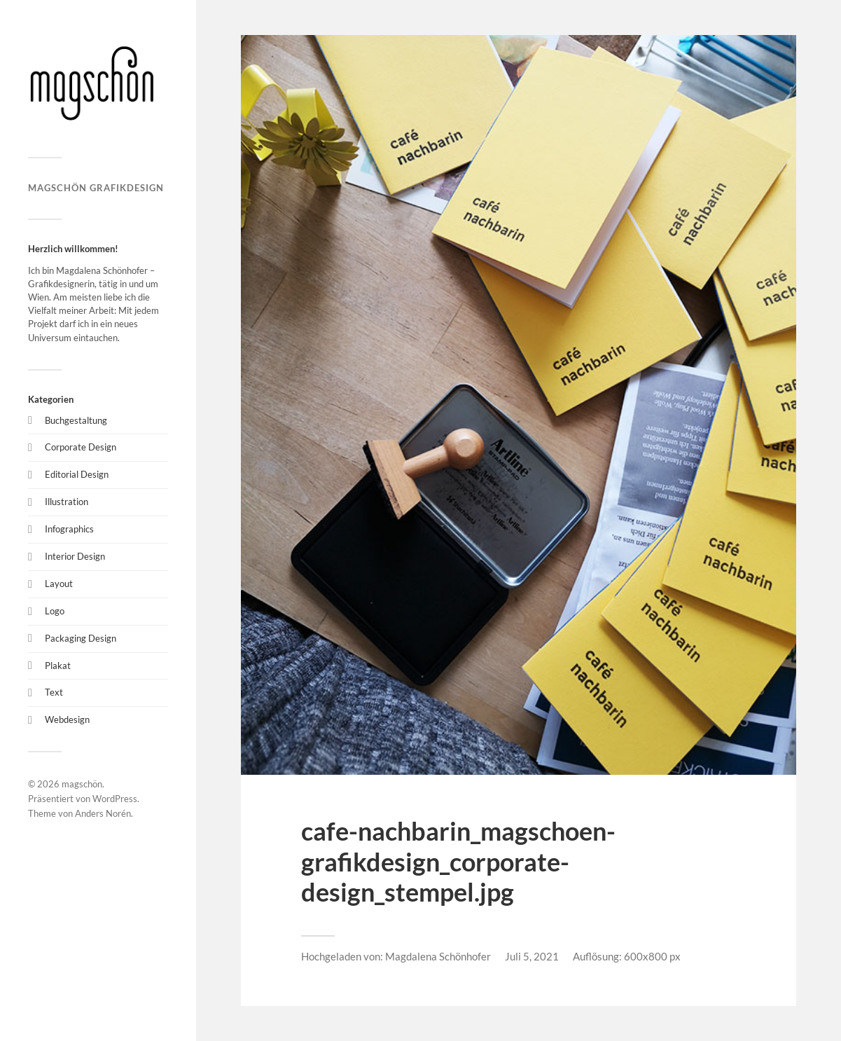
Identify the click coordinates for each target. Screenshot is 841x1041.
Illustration (66, 501)
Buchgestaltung (76, 420)
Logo (54, 610)
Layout (59, 583)
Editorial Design (77, 474)
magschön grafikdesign (96, 187)
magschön (82, 784)
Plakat (58, 665)
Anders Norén (103, 813)
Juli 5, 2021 (532, 956)
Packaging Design (80, 638)
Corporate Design (80, 447)
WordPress (114, 798)
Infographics (69, 529)
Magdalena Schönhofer (438, 956)
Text (54, 692)
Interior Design (75, 556)
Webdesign (67, 719)
